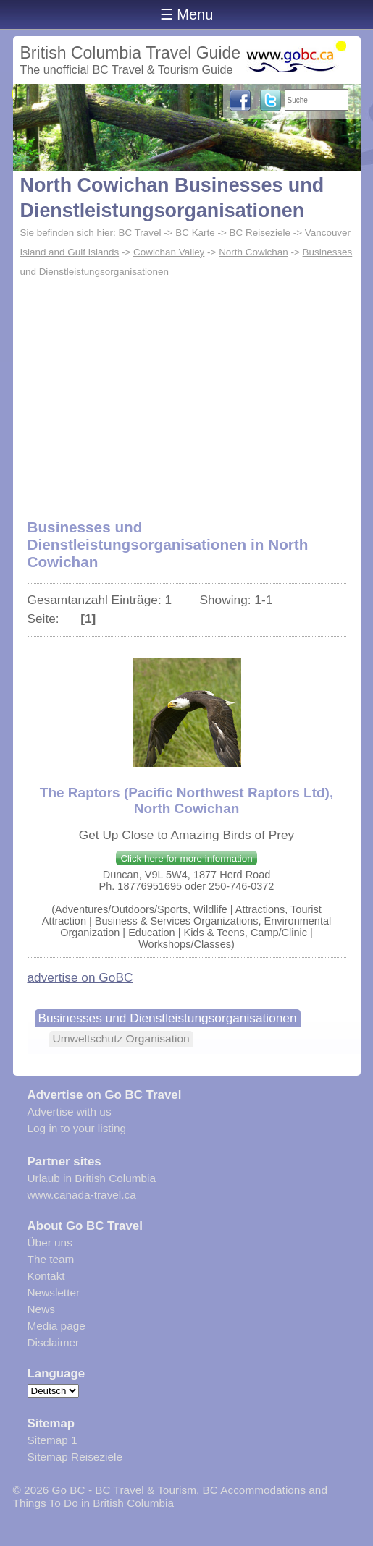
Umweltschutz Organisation (121, 1038)
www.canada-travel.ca (82, 1195)
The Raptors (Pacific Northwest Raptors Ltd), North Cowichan (186, 800)
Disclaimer (54, 1342)
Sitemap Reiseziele (75, 1457)
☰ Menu (187, 14)
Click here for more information (186, 858)
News (41, 1309)
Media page (56, 1326)
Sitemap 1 (52, 1440)
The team (51, 1259)
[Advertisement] (187, 390)
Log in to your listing (77, 1128)
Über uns (50, 1242)
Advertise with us (70, 1111)
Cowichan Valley (168, 252)
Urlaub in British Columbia (92, 1178)
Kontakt (46, 1276)
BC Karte (195, 232)
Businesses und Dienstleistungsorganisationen (167, 1018)
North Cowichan (253, 252)
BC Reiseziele (260, 232)
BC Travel (139, 232)
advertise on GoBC (80, 977)
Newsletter (54, 1292)
